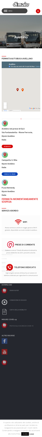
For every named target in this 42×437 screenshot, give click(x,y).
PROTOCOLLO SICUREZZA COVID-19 (21, 289)
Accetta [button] (25, 434)
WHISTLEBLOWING (8, 234)
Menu (10, 11)
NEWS (4, 225)
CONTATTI (5, 230)
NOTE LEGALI (6, 213)
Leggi (31, 434)
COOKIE (4, 221)
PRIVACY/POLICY (7, 217)
